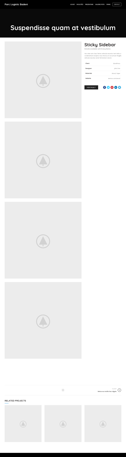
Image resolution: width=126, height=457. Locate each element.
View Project (91, 87)
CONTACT (117, 4)
